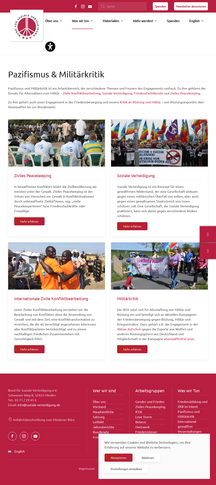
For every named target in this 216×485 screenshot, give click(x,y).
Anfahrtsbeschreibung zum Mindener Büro (41, 420)
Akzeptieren (118, 457)
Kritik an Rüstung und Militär (141, 102)
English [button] (196, 21)
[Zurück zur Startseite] (26, 27)
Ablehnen (148, 457)
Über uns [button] (53, 21)
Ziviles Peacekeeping (185, 93)
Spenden (160, 6)
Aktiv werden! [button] (145, 21)
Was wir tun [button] (82, 21)
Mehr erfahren (29, 221)
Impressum (87, 468)
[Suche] (122, 6)
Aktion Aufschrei (129, 329)
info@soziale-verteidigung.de (39, 405)
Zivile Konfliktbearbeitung (82, 93)
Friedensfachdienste (148, 93)
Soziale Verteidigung (117, 93)
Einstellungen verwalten (126, 469)
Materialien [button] (113, 21)
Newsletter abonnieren (191, 6)
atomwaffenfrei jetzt (179, 339)
